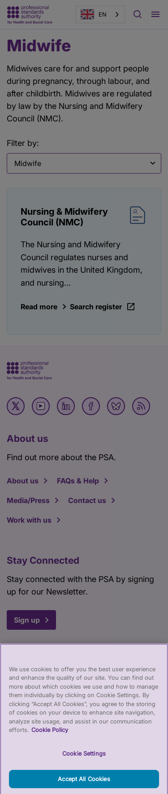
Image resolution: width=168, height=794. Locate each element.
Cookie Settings (84, 762)
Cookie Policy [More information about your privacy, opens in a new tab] (49, 739)
